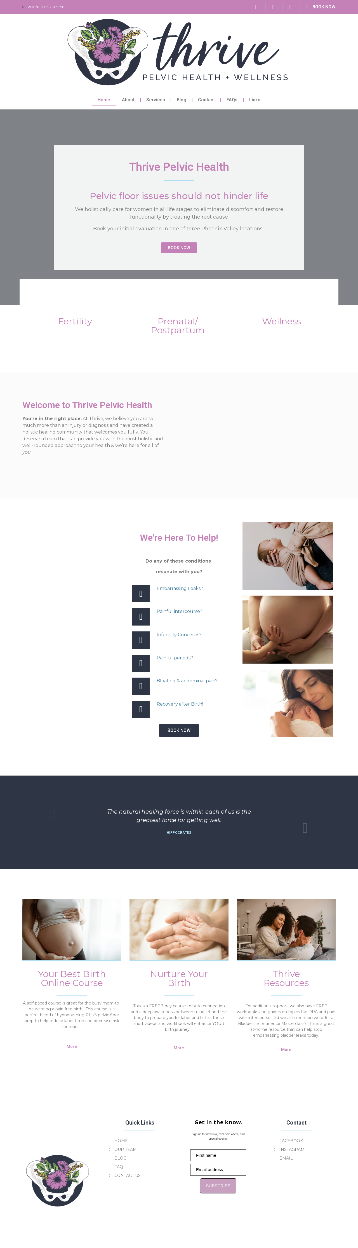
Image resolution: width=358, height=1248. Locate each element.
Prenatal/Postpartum (177, 324)
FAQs (232, 99)
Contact (206, 99)
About (128, 99)
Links (254, 99)
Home (104, 99)
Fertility (75, 319)
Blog (181, 99)
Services (155, 99)
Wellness (281, 319)
